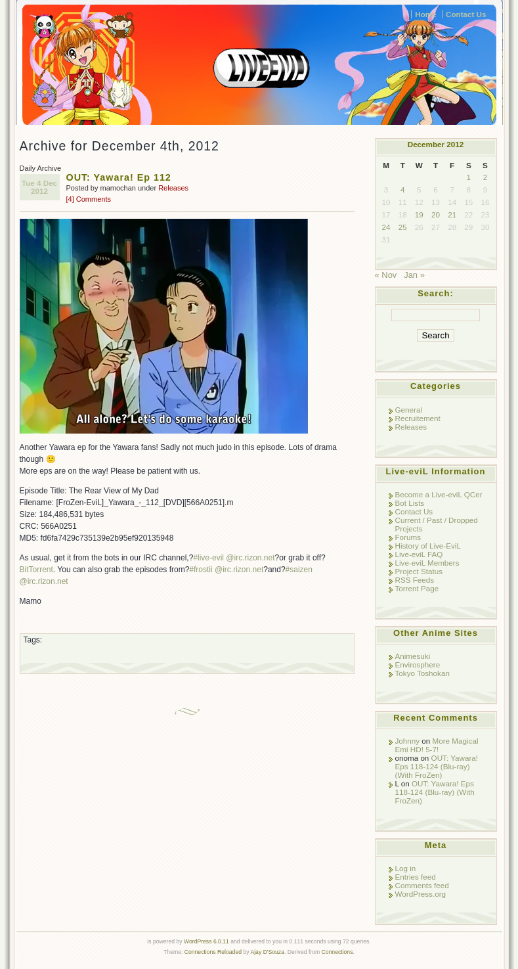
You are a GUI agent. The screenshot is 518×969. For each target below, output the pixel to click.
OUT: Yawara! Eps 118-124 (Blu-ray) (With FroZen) (437, 766)
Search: (436, 293)
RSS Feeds (415, 579)
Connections (337, 952)
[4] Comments (88, 199)
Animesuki (413, 656)
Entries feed (415, 876)
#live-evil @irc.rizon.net (233, 557)
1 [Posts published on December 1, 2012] (469, 177)
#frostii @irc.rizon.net (226, 569)
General (408, 409)
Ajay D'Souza (267, 952)
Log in (405, 868)
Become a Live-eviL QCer (439, 494)
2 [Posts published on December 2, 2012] (485, 177)
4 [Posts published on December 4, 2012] (402, 189)
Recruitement (418, 418)
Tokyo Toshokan (422, 673)
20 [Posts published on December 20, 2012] (435, 214)
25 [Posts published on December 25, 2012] (403, 227)
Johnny (407, 740)
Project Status (419, 571)
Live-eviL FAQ (419, 554)
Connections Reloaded (213, 952)
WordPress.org (420, 894)
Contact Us (466, 14)
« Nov (386, 275)
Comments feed (422, 885)
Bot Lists (410, 503)
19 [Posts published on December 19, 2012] (419, 214)
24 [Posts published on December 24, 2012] (386, 227)
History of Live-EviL (428, 545)
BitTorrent (36, 569)
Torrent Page (417, 588)
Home (425, 14)
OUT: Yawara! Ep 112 (118, 177)
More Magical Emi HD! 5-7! (437, 745)
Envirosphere (418, 664)
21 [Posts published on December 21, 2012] (452, 214)
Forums (408, 537)
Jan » (414, 275)
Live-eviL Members (427, 562)
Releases (173, 188)
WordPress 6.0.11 (206, 941)
